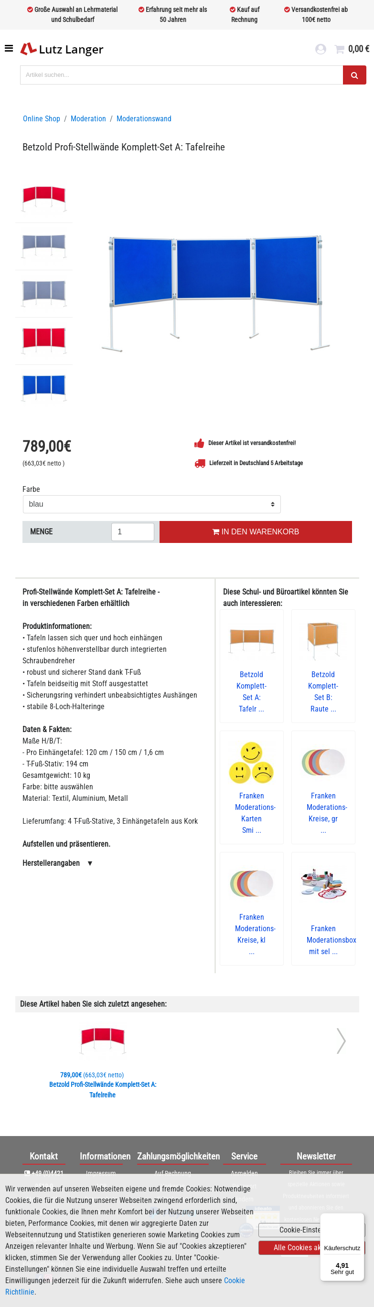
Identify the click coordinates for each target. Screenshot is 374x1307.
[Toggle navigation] (9, 48)
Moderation (88, 118)
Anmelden (244, 1173)
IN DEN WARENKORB (255, 532)
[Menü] (358, 1218)
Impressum (101, 1173)
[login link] (320, 50)
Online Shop (41, 118)
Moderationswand (144, 118)
